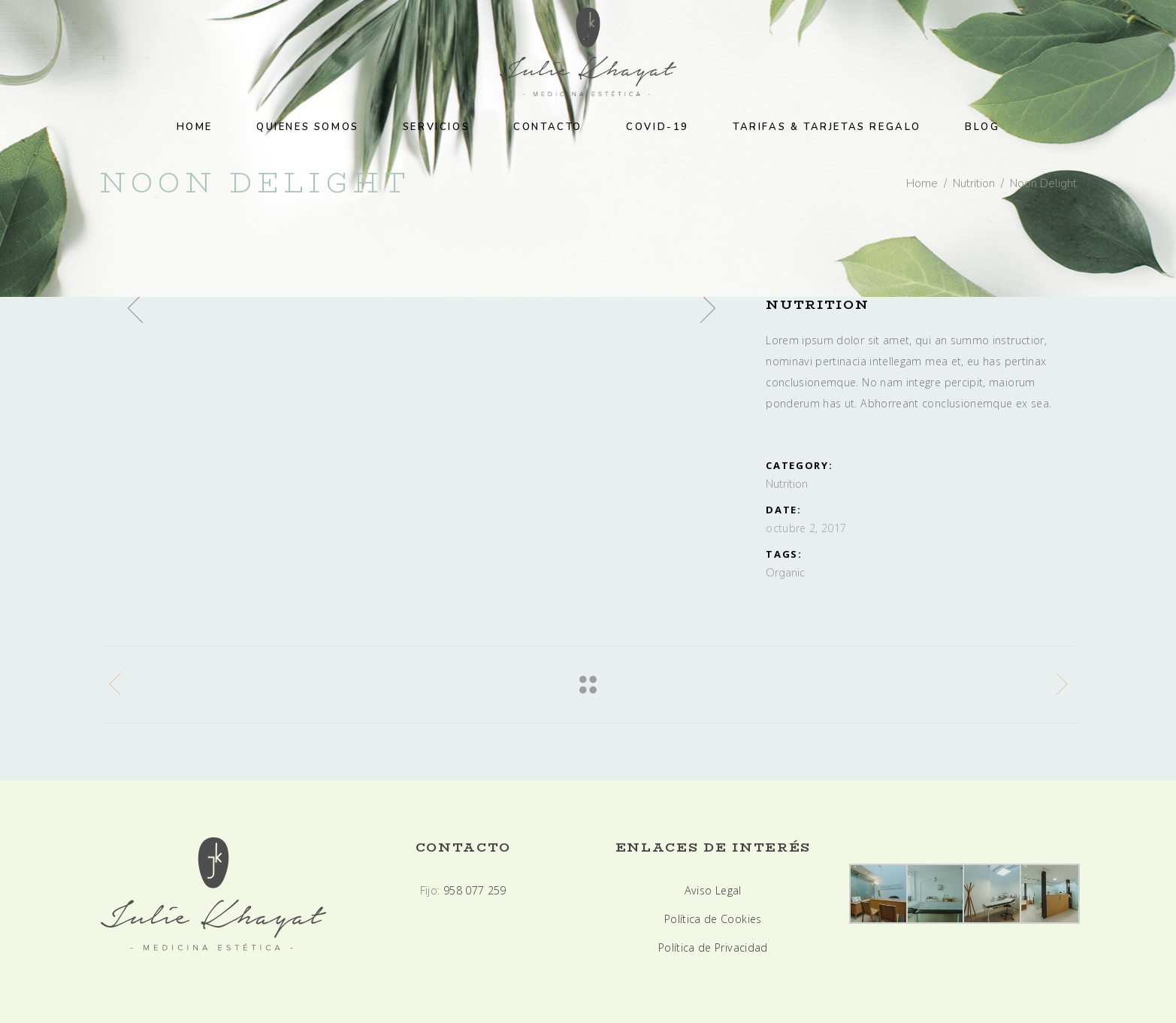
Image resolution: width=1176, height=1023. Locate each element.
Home (922, 183)
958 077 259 (474, 890)
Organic (785, 572)
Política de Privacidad (713, 947)
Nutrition (974, 183)
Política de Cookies (713, 919)
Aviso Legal (713, 890)
